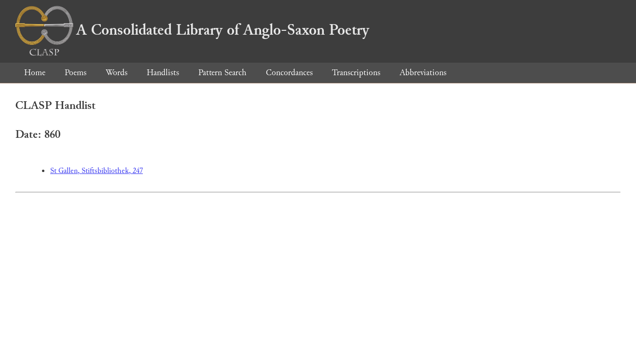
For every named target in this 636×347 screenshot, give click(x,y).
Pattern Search (222, 73)
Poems (75, 73)
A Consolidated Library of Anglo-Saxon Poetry (192, 30)
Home (34, 73)
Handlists (163, 73)
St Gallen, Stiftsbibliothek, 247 (96, 170)
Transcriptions (356, 73)
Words (116, 73)
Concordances (289, 73)
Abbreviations (423, 73)
